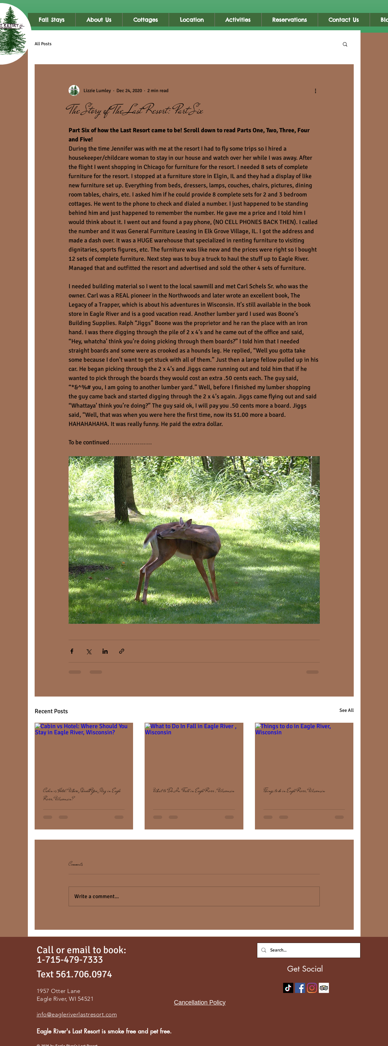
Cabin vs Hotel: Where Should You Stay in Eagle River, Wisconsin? (82, 795)
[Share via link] (121, 651)
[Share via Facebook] (72, 651)
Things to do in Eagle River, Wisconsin (294, 791)
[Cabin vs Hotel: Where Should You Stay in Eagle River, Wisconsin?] (84, 750)
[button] (345, 44)
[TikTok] (288, 988)
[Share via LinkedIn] (105, 651)
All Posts (43, 44)
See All (346, 710)
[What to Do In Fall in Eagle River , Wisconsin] (194, 750)
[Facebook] (300, 988)
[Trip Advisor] (324, 988)
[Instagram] (312, 988)
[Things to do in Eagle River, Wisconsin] (304, 750)
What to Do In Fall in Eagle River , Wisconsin (194, 791)
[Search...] (308, 950)
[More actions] (316, 90)
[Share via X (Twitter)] (88, 651)
